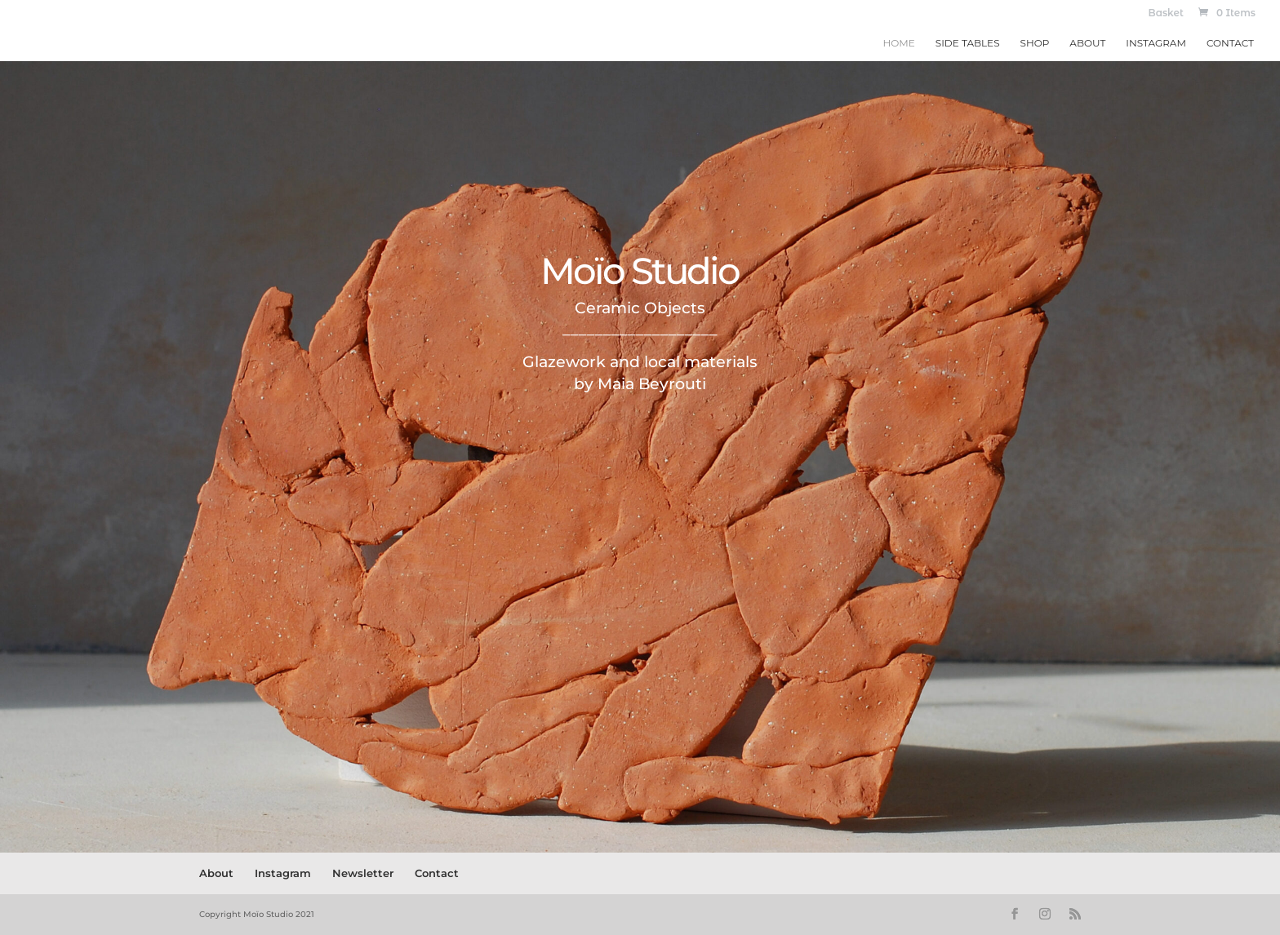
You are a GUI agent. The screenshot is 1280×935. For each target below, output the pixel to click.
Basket (1166, 13)
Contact (1230, 43)
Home (899, 43)
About (1087, 43)
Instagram (1156, 43)
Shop (1035, 43)
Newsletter (362, 873)
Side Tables (968, 43)
